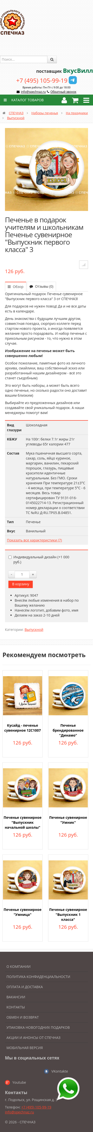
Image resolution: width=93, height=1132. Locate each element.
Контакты (15, 1007)
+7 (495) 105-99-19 (41, 80)
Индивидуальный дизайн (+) (38, 559)
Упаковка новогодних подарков (38, 1027)
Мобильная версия (24, 1047)
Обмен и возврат (22, 1017)
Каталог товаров (23, 100)
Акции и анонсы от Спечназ (33, 1037)
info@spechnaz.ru (33, 92)
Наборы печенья (44, 113)
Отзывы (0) (41, 286)
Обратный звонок (63, 92)
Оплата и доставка (24, 986)
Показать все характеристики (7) (34, 540)
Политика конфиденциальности (38, 976)
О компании (18, 966)
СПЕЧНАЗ (16, 113)
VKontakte (59, 1071)
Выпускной (15, 118)
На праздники (77, 113)
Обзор (16, 286)
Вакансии (15, 997)
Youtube (19, 1082)
